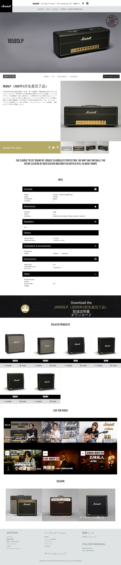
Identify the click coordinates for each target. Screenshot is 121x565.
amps (48, 9)
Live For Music (73, 76)
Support (12, 532)
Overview (46, 76)
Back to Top (9, 76)
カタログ (9, 537)
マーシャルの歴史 (50, 539)
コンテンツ (48, 541)
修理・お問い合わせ (13, 541)
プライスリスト (12, 544)
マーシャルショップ (111, 76)
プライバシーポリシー (14, 548)
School (47, 546)
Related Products (62, 76)
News (46, 537)
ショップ (64, 4)
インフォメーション (55, 532)
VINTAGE (55, 9)
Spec (53, 76)
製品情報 (40, 9)
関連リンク (88, 532)
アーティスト (48, 544)
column (60, 481)
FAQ (8, 546)
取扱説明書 (10, 539)
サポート (76, 4)
